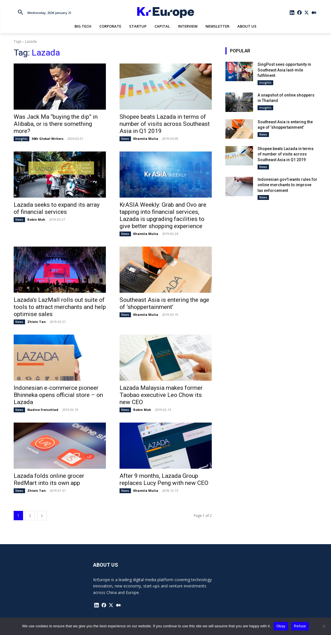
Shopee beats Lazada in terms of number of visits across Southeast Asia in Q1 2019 (165, 123)
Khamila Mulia (145, 138)
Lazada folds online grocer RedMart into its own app (49, 479)
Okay (280, 626)
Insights (21, 139)
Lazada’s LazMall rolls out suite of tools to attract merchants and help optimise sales (60, 307)
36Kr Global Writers (47, 138)
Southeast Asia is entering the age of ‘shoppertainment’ (164, 303)
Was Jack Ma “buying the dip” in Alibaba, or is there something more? (56, 123)
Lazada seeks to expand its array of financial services (57, 208)
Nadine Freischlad (42, 409)
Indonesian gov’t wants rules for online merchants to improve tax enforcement (287, 185)
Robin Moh (36, 219)
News (125, 139)
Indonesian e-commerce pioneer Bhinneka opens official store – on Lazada (58, 394)
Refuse (300, 626)
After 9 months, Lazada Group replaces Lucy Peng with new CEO (164, 479)
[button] (20, 12)
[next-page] (42, 515)
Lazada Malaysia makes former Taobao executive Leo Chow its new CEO (161, 394)
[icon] (292, 12)
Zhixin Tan (36, 321)
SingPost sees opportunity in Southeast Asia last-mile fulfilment (284, 70)
